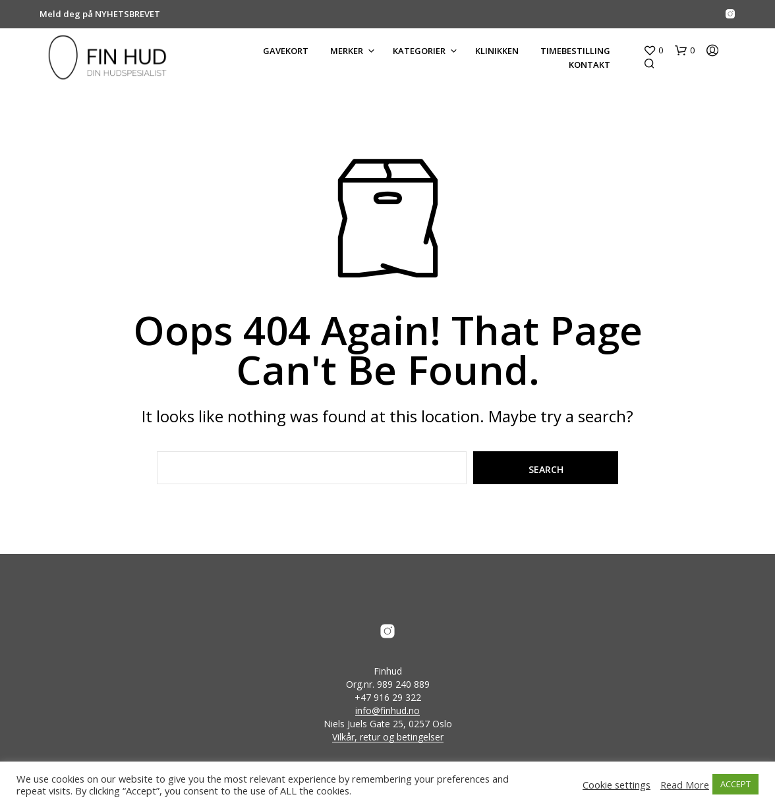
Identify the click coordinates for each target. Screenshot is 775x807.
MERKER (346, 51)
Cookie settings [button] (616, 785)
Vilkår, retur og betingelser (388, 737)
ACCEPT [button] (735, 784)
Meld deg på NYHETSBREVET (100, 14)
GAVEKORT (285, 51)
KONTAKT (589, 64)
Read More (684, 785)
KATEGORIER (419, 51)
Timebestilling (575, 51)
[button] (653, 50)
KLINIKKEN (497, 51)
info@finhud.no (387, 711)
